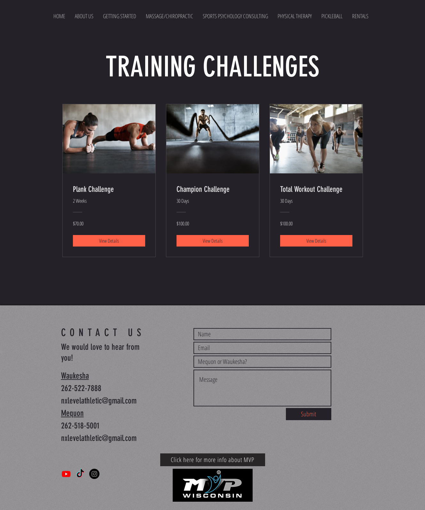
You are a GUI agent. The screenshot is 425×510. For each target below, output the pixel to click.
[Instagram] (94, 474)
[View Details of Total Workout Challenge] (316, 241)
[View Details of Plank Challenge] (109, 241)
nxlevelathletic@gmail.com (99, 401)
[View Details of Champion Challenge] (213, 241)
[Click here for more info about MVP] (212, 459)
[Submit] (308, 414)
